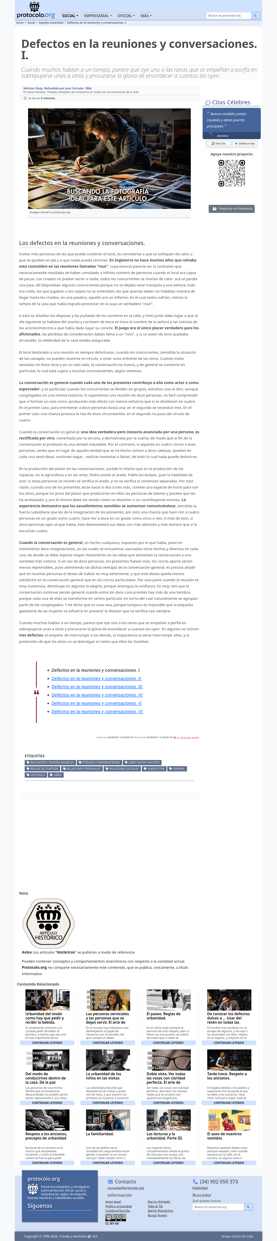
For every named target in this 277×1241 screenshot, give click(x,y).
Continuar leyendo (47, 1043)
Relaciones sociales (124, 769)
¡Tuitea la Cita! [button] (245, 143)
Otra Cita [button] (218, 143)
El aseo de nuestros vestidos (224, 1136)
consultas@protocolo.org (125, 1188)
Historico (37, 775)
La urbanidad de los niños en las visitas (103, 1076)
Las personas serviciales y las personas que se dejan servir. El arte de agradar (107, 1020)
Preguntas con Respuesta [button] (231, 209)
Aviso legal (113, 1202)
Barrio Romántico (160, 1211)
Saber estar (156, 769)
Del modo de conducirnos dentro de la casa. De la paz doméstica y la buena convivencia (45, 1082)
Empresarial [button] (96, 15)
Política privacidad (118, 1206)
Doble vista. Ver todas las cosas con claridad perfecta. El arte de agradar (166, 1080)
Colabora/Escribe (117, 1211)
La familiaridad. (100, 1133)
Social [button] (68, 15)
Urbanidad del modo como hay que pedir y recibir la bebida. (44, 1018)
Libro (57, 775)
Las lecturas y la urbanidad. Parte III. (165, 1136)
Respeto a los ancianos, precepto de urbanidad (46, 1136)
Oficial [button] (125, 15)
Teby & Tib (155, 1206)
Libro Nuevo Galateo (144, 762)
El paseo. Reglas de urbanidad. (164, 1015)
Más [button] (145, 15)
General (179, 769)
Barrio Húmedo (159, 1202)
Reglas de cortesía (44, 769)
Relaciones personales (84, 769)
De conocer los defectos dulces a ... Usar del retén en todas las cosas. (228, 1020)
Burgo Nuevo (157, 1215)
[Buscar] (228, 15)
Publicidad (200, 1188)
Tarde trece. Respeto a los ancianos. (227, 1076)
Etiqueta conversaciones (101, 762)
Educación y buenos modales (52, 762)
